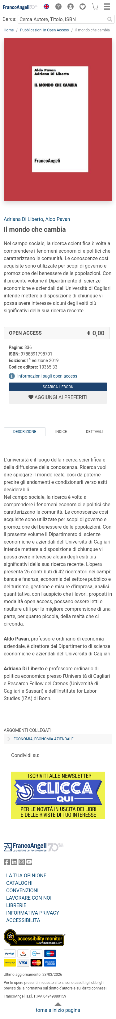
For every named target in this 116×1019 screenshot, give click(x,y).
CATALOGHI (19, 883)
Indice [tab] (61, 431)
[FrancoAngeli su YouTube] (29, 863)
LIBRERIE (16, 905)
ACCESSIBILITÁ (23, 920)
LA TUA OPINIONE (26, 876)
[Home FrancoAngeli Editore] (20, 7)
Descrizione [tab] (24, 431)
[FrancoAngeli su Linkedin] (14, 863)
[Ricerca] (110, 19)
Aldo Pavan (57, 219)
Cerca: (9, 19)
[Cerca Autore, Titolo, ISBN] (61, 19)
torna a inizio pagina (58, 1010)
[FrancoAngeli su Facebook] (7, 863)
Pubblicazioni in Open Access (44, 30)
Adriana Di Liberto (23, 219)
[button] (44, 7)
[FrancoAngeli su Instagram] (22, 863)
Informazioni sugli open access (47, 376)
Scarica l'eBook (58, 387)
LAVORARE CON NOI (28, 898)
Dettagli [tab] (94, 431)
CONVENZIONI (22, 890)
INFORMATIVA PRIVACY (32, 913)
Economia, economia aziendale (44, 739)
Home (9, 30)
